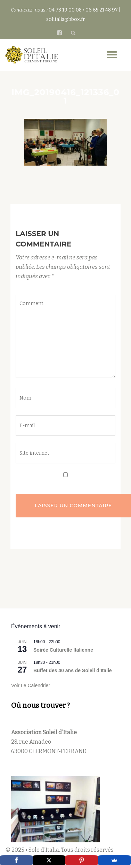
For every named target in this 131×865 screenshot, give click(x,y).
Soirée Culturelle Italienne (63, 650)
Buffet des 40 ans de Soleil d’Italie (72, 670)
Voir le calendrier (30, 685)
